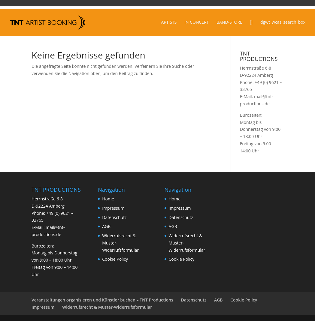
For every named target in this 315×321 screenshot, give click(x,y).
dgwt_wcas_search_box (282, 22)
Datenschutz (114, 217)
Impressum (113, 208)
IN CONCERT (196, 22)
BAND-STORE (229, 22)
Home (108, 199)
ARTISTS (169, 22)
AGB (106, 226)
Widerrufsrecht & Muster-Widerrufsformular (107, 307)
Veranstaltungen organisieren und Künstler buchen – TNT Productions (102, 300)
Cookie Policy (115, 259)
